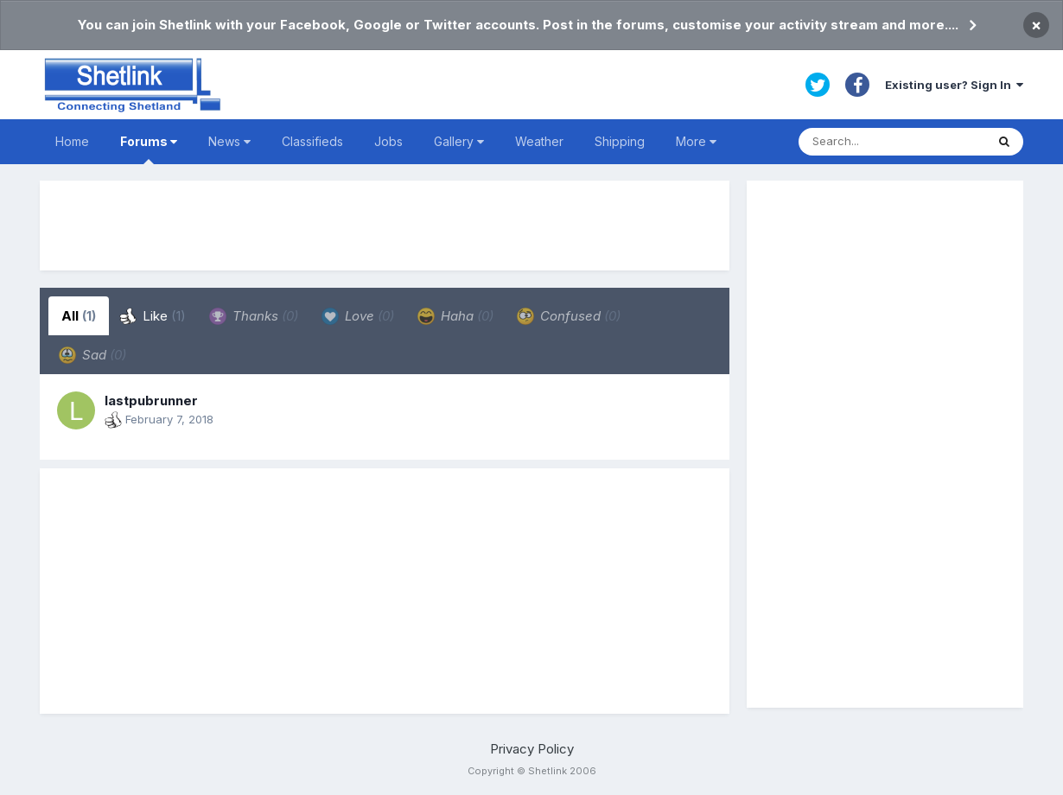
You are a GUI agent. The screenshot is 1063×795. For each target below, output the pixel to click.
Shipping (620, 141)
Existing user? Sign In (954, 85)
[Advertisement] (384, 225)
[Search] (892, 142)
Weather (539, 141)
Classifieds (312, 141)
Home (72, 141)
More (696, 141)
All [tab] (78, 316)
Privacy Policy (532, 749)
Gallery (459, 141)
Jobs (388, 141)
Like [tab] (152, 316)
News (229, 141)
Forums (148, 149)
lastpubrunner (151, 400)
